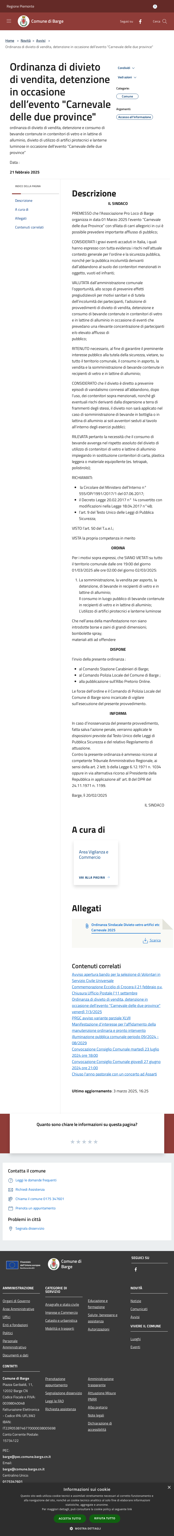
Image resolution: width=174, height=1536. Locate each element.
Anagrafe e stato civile (62, 1304)
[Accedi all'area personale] (155, 6)
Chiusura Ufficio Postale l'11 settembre (104, 993)
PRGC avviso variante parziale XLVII (101, 1018)
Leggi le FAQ (54, 1401)
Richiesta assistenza (60, 1409)
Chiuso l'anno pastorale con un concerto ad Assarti (114, 1074)
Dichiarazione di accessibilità (100, 1426)
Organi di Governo (16, 1301)
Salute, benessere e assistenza (102, 1318)
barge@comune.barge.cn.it (24, 1469)
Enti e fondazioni (15, 1325)
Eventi (135, 1347)
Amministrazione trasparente (101, 1382)
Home (9, 40)
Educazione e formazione (98, 1304)
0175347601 (13, 1481)
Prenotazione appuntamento (56, 1382)
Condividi (127, 68)
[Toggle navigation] (9, 21)
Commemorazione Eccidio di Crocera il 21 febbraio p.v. (117, 987)
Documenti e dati (15, 1355)
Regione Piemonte (20, 6)
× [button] (169, 1487)
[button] (87, 1528)
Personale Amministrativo (14, 1344)
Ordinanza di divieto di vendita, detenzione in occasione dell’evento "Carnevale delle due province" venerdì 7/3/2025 (116, 1005)
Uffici (6, 1317)
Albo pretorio (97, 1407)
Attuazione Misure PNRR (102, 1396)
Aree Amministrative (18, 1309)
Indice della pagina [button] (28, 186)
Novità (26, 40)
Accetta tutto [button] (70, 1518)
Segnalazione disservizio (63, 1393)
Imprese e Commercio (61, 1312)
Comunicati (139, 1309)
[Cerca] (164, 21)
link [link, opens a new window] (129, 1509)
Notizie (135, 1301)
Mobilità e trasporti (59, 1328)
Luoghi (135, 1339)
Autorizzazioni (98, 1329)
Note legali (96, 1415)
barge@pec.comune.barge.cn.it (27, 1456)
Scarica (151, 940)
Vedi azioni (128, 77)
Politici (8, 1333)
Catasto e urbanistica (61, 1320)
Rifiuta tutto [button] (104, 1518)
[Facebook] (138, 21)
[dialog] (87, 1509)
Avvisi (40, 40)
